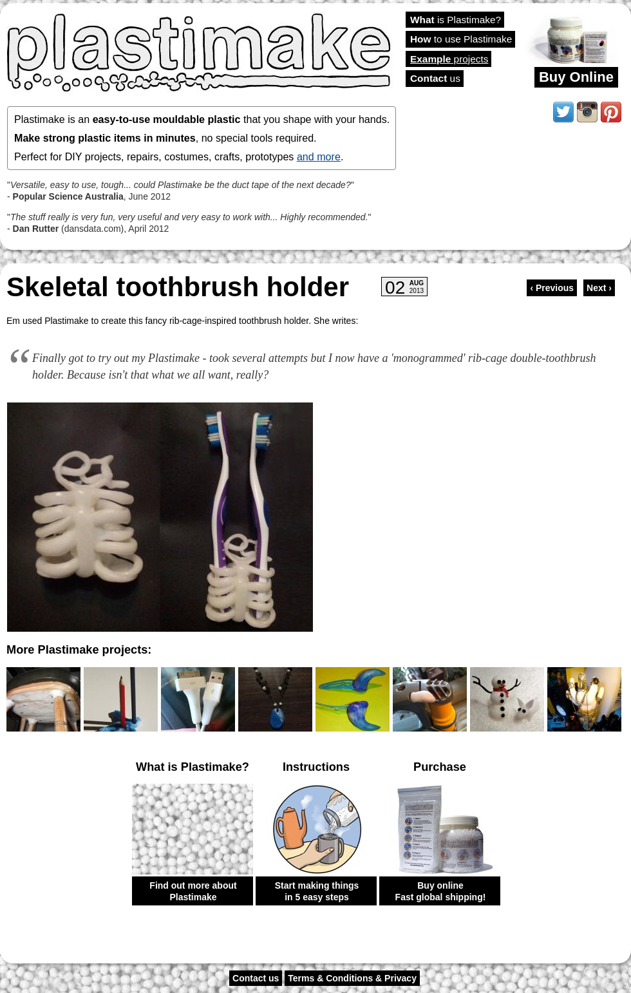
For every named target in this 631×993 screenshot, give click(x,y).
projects (449, 58)
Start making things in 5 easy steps (317, 891)
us (435, 78)
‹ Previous (552, 288)
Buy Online (576, 77)
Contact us (255, 978)
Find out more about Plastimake (192, 891)
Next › (599, 288)
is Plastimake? (455, 19)
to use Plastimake (461, 38)
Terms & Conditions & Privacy (352, 978)
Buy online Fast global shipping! (440, 891)
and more (319, 156)
